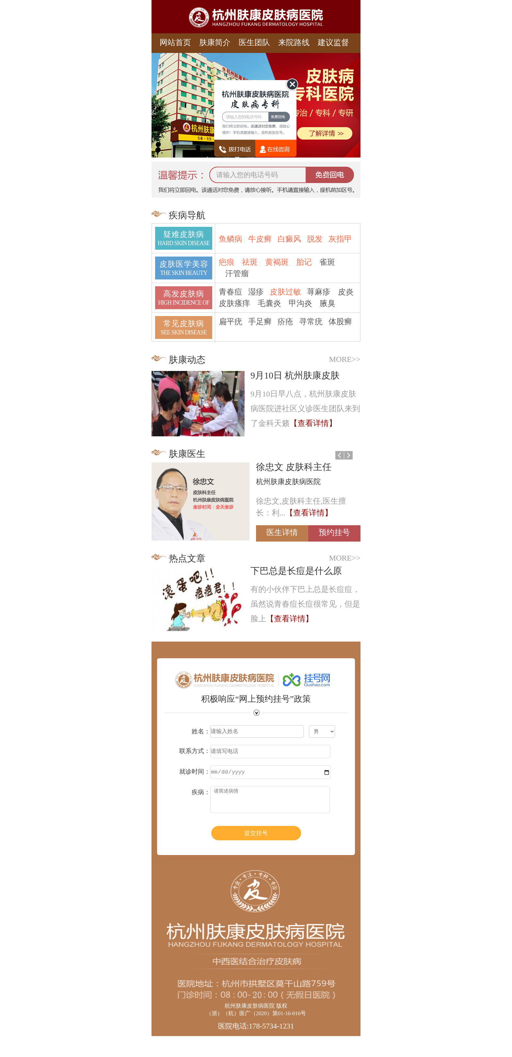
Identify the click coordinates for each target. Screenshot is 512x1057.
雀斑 (327, 262)
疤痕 (226, 262)
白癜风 (289, 239)
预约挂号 (334, 532)
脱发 (315, 239)
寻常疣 (311, 321)
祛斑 (250, 262)
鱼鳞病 (230, 239)
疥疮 (285, 321)
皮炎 (346, 292)
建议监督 (333, 42)
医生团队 (254, 42)
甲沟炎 (300, 303)
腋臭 (327, 303)
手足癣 (260, 321)
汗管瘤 (237, 273)
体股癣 (340, 321)
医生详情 (282, 532)
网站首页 (175, 42)
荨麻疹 (318, 292)
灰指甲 (340, 239)
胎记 (304, 262)
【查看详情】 (313, 423)
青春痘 (230, 292)
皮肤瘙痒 (234, 303)
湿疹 (256, 292)
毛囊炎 (269, 303)
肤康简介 (215, 42)
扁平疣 (230, 321)
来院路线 (294, 42)
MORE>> (344, 359)
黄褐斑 (277, 262)
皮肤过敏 (285, 292)
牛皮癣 (260, 239)
